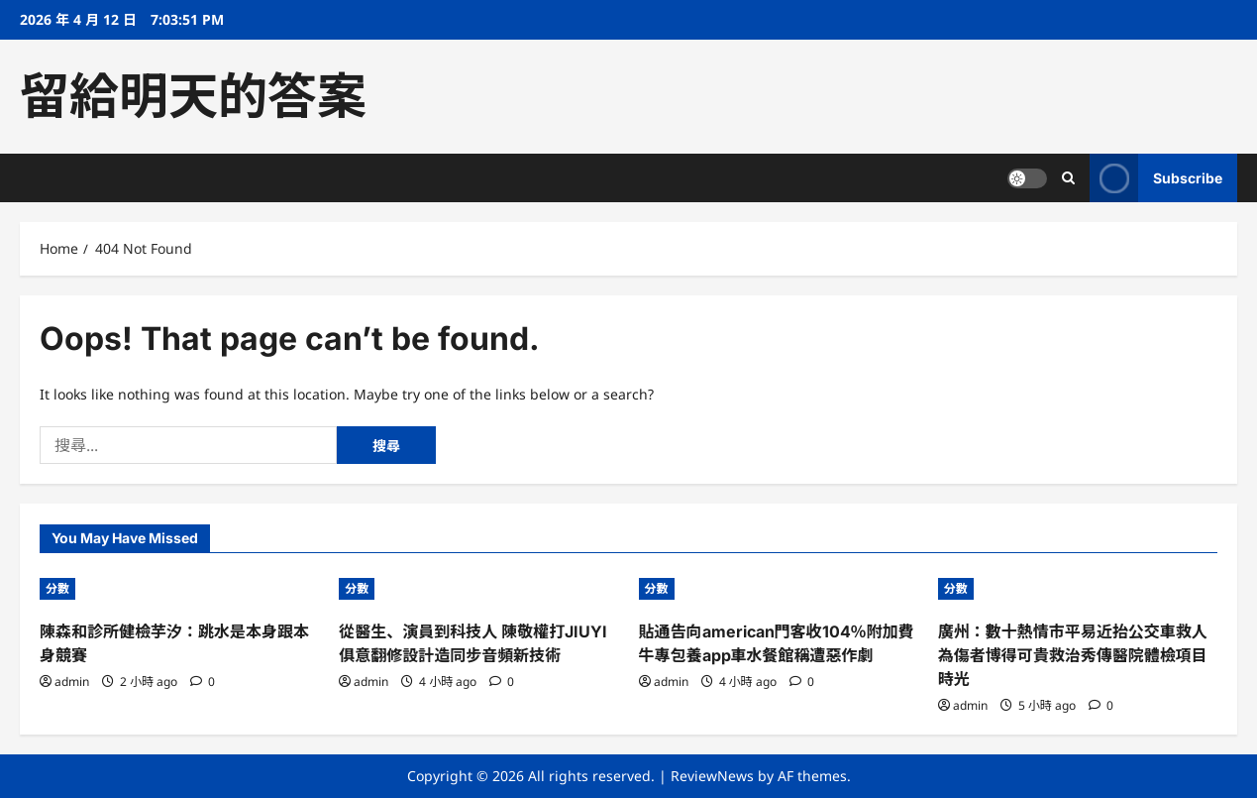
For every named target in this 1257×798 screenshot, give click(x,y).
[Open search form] (1068, 178)
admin (71, 681)
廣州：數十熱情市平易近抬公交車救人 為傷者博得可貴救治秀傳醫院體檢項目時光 (1072, 655)
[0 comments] (202, 681)
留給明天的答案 (193, 96)
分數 (57, 588)
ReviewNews (712, 775)
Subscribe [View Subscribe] (1156, 178)
